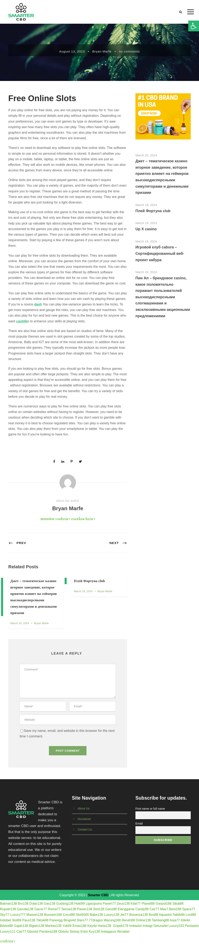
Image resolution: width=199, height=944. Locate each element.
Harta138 (104, 926)
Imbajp (148, 926)
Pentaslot (192, 926)
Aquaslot (165, 914)
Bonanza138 (138, 914)
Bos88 (153, 914)
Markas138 (53, 926)
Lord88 (191, 914)
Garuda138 (25, 909)
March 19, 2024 (83, 591)
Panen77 (109, 903)
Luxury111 (7, 931)
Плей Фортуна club (89, 581)
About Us (84, 808)
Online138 (143, 920)
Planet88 (148, 903)
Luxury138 (112, 914)
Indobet (5, 920)
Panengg (56, 920)
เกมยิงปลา (62, 519)
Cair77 (154, 909)
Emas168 (79, 926)
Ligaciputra (94, 903)
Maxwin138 (34, 914)
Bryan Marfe (101, 51)
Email (139, 823)
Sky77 (4, 914)
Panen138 (84, 909)
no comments (129, 51)
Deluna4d (160, 926)
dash (38, 304)
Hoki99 (79, 903)
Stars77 (82, 920)
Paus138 (28, 920)
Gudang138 (64, 903)
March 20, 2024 (19, 623)
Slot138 (98, 909)
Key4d (92, 926)
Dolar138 (36, 903)
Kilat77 (136, 903)
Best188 (175, 909)
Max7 (164, 909)
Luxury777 (18, 914)
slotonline (47, 519)
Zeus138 (123, 903)
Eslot (84, 931)
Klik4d (185, 920)
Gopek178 (120, 926)
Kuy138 (94, 931)
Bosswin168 (53, 914)
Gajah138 (21, 926)
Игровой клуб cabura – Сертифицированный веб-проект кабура (159, 253)
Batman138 (8, 903)
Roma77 (54, 909)
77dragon (96, 920)
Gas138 (49, 903)
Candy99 (142, 909)
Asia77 (175, 920)
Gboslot (32, 931)
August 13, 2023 (72, 51)
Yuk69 (66, 926)
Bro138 (23, 903)
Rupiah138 (8, 909)
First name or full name (150, 808)
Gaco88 (111, 909)
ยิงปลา (90, 519)
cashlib (21, 321)
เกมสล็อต (78, 519)
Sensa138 (68, 909)
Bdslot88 (6, 926)
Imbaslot (135, 926)
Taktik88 (179, 914)
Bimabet (123, 931)
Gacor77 (40, 909)
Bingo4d (70, 920)
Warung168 (112, 920)
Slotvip (74, 931)
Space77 (188, 909)
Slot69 (16, 920)
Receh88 (128, 920)
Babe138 (96, 914)
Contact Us (85, 829)
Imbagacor (108, 931)
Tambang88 (160, 920)
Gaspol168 (164, 903)
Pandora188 (48, 931)
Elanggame (126, 909)
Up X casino (146, 229)
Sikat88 (177, 903)
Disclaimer (84, 819)
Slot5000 (82, 914)
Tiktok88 (42, 920)
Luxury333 (176, 926)
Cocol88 (69, 914)
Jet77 (124, 914)
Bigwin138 (36, 926)
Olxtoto (63, 931)
